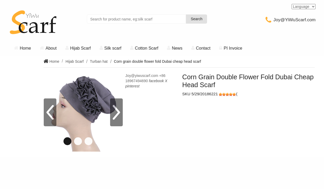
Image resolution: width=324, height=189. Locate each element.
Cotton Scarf (146, 48)
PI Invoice (233, 48)
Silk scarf (112, 48)
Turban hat (98, 61)
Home (25, 48)
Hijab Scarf (80, 48)
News (177, 48)
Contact (203, 48)
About (51, 48)
